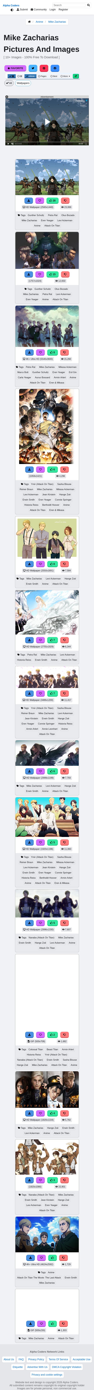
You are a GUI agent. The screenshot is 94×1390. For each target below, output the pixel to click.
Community (39, 9)
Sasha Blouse (64, 484)
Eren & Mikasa (56, 382)
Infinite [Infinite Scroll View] (30, 76)
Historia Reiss (31, 505)
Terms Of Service (58, 1359)
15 (53, 274)
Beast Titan (52, 1049)
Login (53, 9)
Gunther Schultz (36, 215)
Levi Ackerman (64, 220)
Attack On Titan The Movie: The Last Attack (39, 1277)
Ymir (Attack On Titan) (42, 484)
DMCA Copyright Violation (66, 1367)
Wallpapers (23, 83)
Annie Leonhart (49, 729)
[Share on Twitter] (33, 68)
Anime (39, 21)
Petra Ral (52, 215)
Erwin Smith (29, 500)
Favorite (15, 68)
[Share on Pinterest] (44, 68)
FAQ (21, 1359)
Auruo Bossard (42, 377)
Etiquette (18, 1367)
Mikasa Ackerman (67, 367)
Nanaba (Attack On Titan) (41, 937)
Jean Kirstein (48, 494)
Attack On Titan (52, 225)
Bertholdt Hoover (50, 505)
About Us (9, 1359)
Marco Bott (23, 372)
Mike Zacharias (57, 21)
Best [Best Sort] (54, 76)
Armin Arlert (60, 377)
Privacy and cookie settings (47, 1374)
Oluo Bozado (68, 215)
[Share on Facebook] (55, 68)
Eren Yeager (47, 220)
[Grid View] (12, 76)
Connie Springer (63, 500)
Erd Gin (73, 372)
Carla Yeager (24, 377)
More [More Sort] (65, 76)
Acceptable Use (81, 1359)
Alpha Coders (11, 5)
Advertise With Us (37, 1367)
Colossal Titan (36, 1049)
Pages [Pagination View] (42, 76)
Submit (22, 9)
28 (53, 200)
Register (63, 9)
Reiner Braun (26, 489)
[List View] (20, 76)
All (9, 83)
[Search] (88, 5)
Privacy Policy (36, 1359)
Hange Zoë (65, 494)
